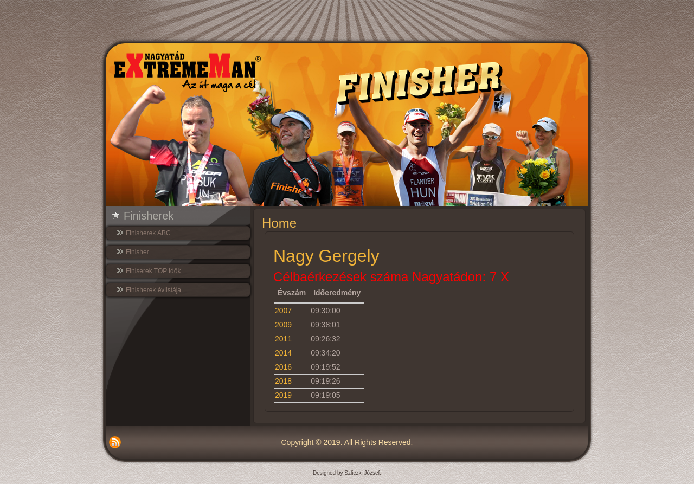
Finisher (137, 252)
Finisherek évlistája (153, 290)
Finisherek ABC (148, 233)
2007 (283, 310)
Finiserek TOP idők (153, 271)
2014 (283, 353)
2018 (283, 381)
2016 (283, 367)
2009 (283, 324)
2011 (283, 338)
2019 (283, 395)
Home (279, 223)
